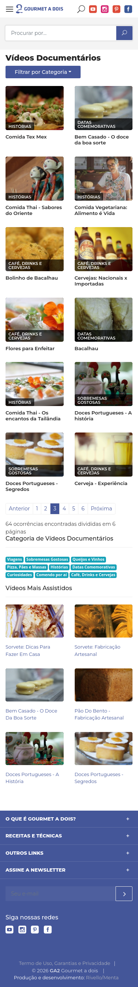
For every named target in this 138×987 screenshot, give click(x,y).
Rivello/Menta (102, 977)
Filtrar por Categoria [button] (41, 72)
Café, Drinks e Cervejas (93, 574)
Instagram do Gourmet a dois (105, 9)
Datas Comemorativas (93, 567)
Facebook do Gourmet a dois (128, 9)
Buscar (81, 9)
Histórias (59, 567)
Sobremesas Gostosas (47, 559)
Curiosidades (19, 574)
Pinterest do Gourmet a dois (117, 9)
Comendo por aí (51, 574)
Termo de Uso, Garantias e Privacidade (64, 963)
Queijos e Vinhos (88, 559)
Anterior (19, 508)
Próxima (101, 508)
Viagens (14, 559)
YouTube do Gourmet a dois (93, 9)
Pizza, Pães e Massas (26, 567)
